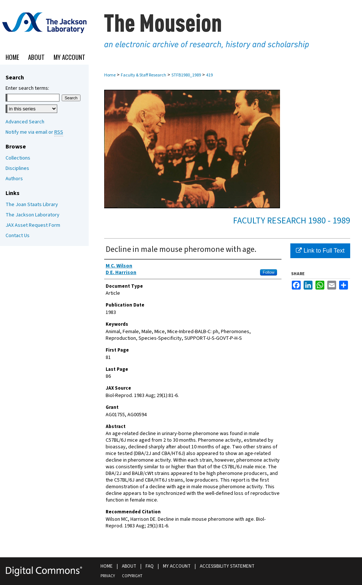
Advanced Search (25, 122)
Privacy (107, 576)
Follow (268, 272)
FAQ (150, 566)
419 (209, 75)
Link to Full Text (320, 250)
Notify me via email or (34, 132)
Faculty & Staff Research (143, 75)
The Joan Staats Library (32, 204)
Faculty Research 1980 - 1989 (291, 220)
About (129, 566)
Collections (18, 158)
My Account (177, 566)
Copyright (132, 576)
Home (110, 75)
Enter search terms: (27, 88)
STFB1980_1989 (186, 75)
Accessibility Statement (227, 566)
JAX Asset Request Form (33, 225)
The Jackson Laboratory (32, 215)
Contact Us (18, 235)
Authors (14, 178)
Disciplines (17, 168)
